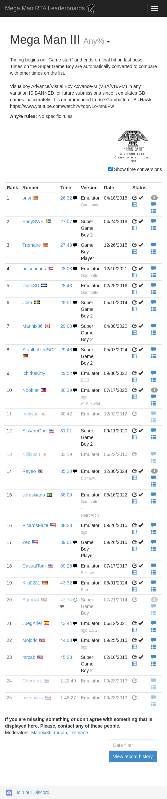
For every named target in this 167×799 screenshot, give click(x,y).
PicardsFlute (35, 525)
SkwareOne (34, 430)
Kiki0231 (31, 582)
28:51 (66, 302)
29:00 (66, 326)
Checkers (32, 680)
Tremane (31, 245)
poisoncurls (34, 268)
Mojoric (29, 640)
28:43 (66, 285)
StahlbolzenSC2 (39, 349)
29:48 (66, 349)
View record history (133, 756)
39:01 (66, 542)
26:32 (66, 198)
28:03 (66, 268)
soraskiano (33, 494)
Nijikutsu (31, 454)
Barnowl (30, 599)
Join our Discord (32, 792)
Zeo (26, 542)
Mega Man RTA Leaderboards (50, 9)
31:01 (66, 430)
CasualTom (34, 566)
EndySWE (33, 221)
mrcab (28, 657)
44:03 (66, 640)
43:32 (66, 582)
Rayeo (29, 471)
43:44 (66, 623)
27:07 (66, 221)
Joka (27, 302)
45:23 (66, 657)
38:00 (66, 494)
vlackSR (30, 285)
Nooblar (30, 390)
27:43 (66, 245)
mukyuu (30, 413)
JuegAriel (32, 623)
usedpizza (32, 697)
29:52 (66, 373)
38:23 (66, 525)
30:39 (66, 390)
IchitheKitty (33, 373)
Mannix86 (32, 326)
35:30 (66, 471)
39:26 (66, 566)
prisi (26, 198)
